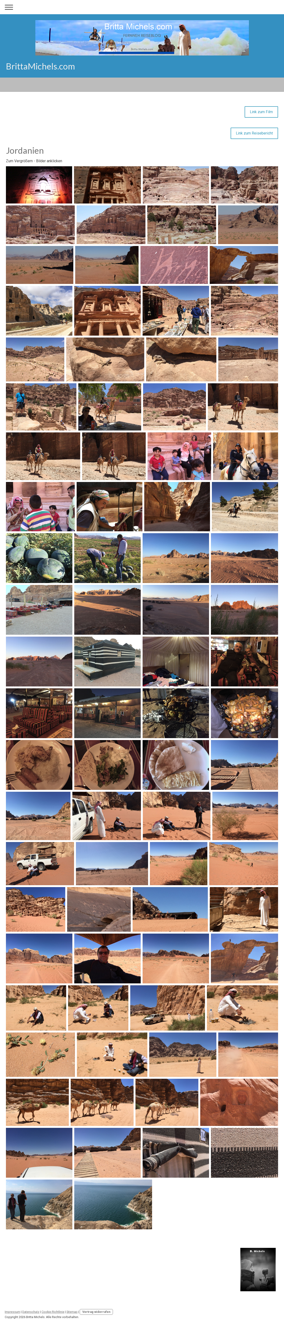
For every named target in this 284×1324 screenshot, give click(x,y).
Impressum (12, 1312)
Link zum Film (261, 112)
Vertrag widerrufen (96, 1312)
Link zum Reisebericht (254, 133)
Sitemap (72, 1312)
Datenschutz (30, 1312)
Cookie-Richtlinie (53, 1312)
